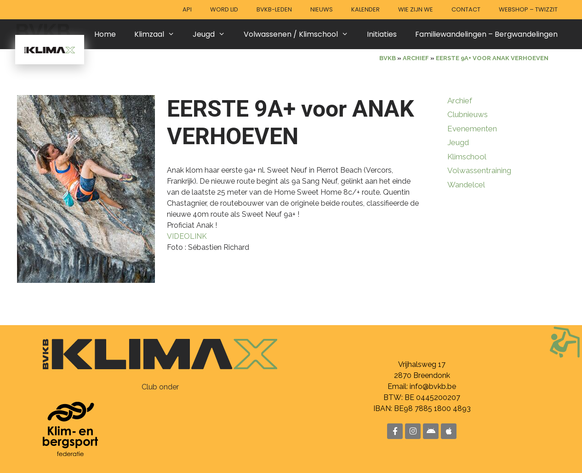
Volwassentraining (479, 170)
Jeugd (213, 34)
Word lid (224, 9)
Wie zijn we (415, 9)
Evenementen (472, 128)
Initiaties (382, 34)
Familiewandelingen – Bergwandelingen (486, 34)
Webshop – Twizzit (528, 9)
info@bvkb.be (433, 386)
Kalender (365, 9)
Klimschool (466, 156)
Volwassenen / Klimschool (301, 34)
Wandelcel (466, 184)
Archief (459, 100)
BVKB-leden (274, 9)
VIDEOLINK (187, 236)
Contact (465, 9)
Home (105, 34)
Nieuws (321, 9)
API (187, 9)
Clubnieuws (467, 114)
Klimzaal (159, 34)
